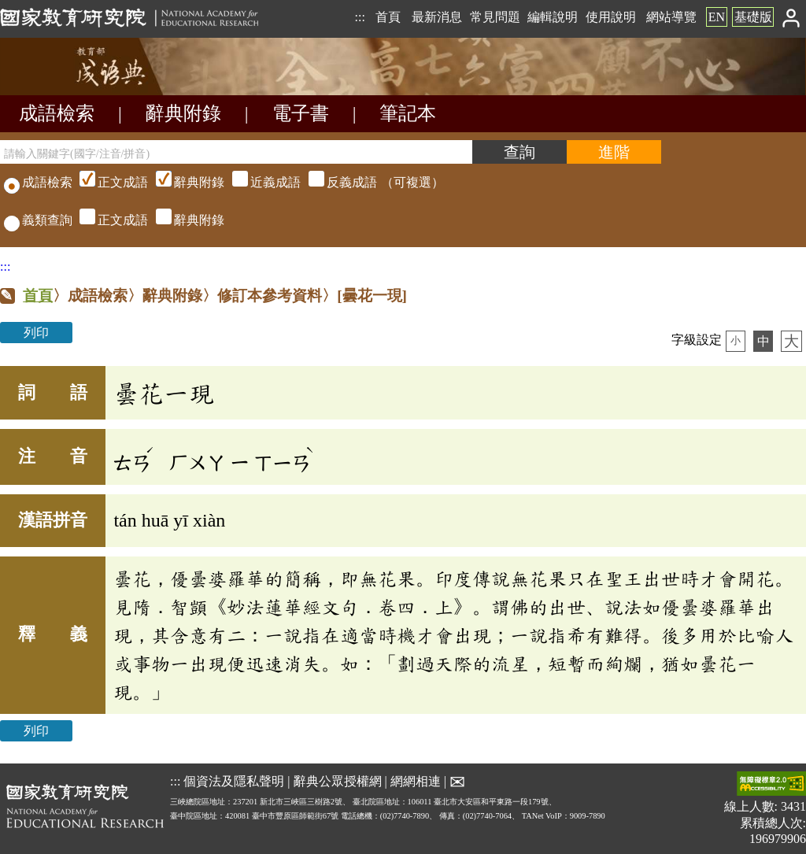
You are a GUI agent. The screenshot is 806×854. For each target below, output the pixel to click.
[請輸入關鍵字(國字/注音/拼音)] (236, 152)
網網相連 (415, 780)
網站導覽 (671, 17)
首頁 (388, 17)
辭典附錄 (183, 113)
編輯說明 (552, 17)
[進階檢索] (614, 152)
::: (359, 17)
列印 (36, 332)
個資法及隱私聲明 (233, 780)
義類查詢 (38, 220)
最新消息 (437, 17)
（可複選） (260, 182)
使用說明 (611, 17)
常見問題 (495, 17)
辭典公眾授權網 (338, 780)
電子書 (300, 113)
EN (716, 17)
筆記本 (407, 113)
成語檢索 (56, 113)
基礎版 (753, 17)
